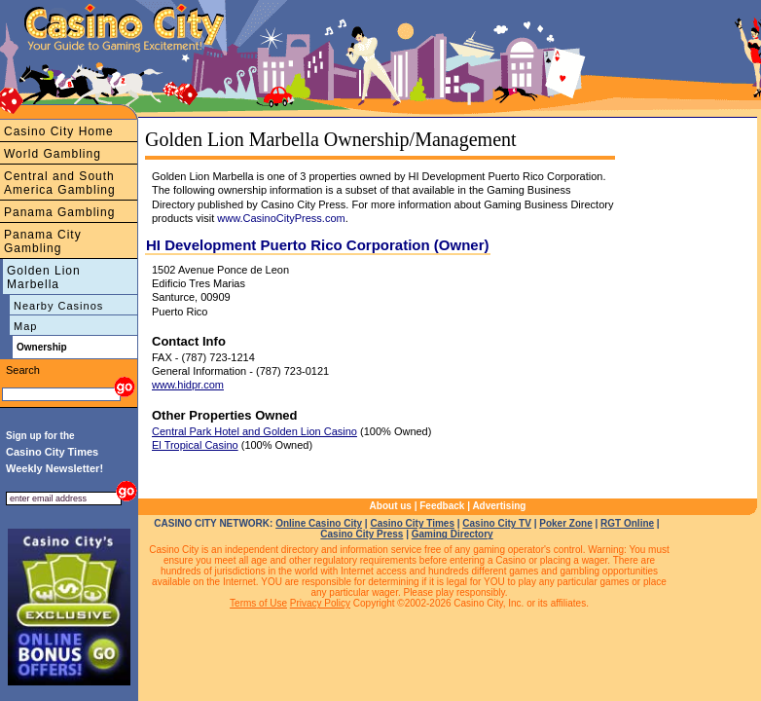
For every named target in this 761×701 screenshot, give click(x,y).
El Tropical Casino (195, 445)
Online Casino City (318, 523)
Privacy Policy (320, 603)
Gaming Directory (452, 534)
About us (391, 505)
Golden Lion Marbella (44, 277)
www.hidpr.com (188, 384)
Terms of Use (258, 603)
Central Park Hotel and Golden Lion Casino (254, 431)
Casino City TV (496, 523)
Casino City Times (412, 523)
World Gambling (52, 154)
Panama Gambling (59, 212)
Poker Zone (565, 523)
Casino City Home (59, 131)
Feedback (441, 505)
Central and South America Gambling (60, 183)
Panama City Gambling (43, 241)
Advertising (498, 505)
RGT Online (627, 523)
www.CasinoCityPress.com (280, 218)
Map (25, 326)
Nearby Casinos (58, 306)
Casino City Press (361, 534)
